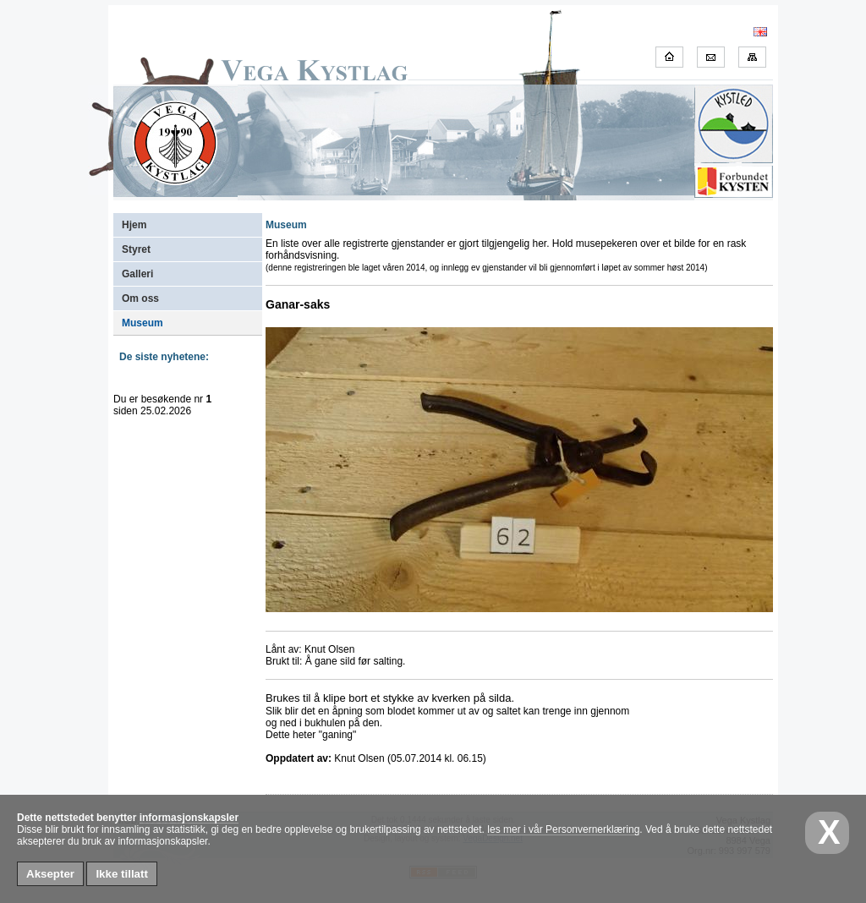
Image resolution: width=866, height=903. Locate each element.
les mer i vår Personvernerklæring (563, 829)
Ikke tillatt (121, 873)
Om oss (140, 298)
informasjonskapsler (189, 818)
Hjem (134, 225)
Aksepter (50, 873)
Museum (142, 323)
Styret (136, 249)
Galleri (137, 274)
